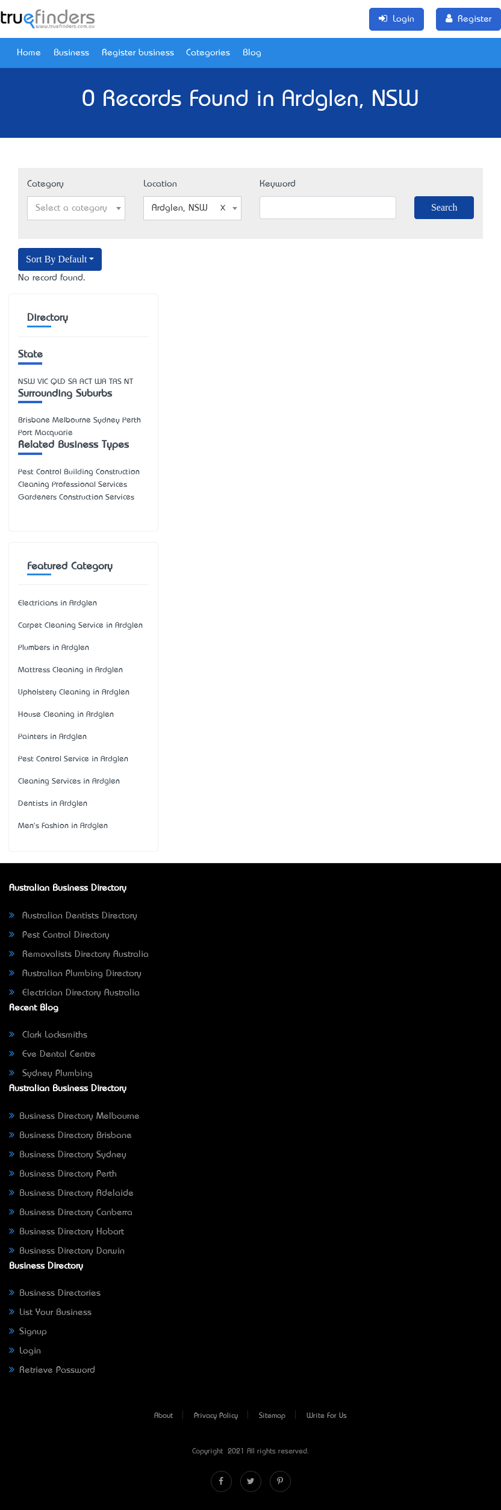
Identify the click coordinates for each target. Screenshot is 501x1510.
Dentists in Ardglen (52, 804)
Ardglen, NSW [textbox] (189, 208)
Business (71, 53)
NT (128, 382)
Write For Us (327, 1416)
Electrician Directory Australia (74, 993)
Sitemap (272, 1416)
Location (160, 184)
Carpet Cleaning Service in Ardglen (80, 626)
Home (29, 53)
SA (72, 382)
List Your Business (50, 1312)
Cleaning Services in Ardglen (69, 781)
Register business (138, 53)
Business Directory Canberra (70, 1212)
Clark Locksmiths (48, 1035)
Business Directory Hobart (66, 1232)
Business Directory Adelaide (71, 1193)
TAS (115, 382)
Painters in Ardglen (52, 737)
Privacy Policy (216, 1416)
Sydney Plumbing (51, 1073)
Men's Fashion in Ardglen (63, 826)
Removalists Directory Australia (79, 954)
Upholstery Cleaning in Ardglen (73, 692)
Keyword (278, 184)
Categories (208, 53)
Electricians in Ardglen (57, 603)
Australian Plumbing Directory (75, 974)
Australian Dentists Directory (73, 916)
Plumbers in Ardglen (53, 648)
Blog (252, 53)
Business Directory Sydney (67, 1155)
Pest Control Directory (59, 935)
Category (45, 184)
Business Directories (55, 1293)
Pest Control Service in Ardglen (73, 759)
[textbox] (76, 208)
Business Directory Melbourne (74, 1116)
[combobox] (76, 208)
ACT (85, 382)
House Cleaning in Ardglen (66, 715)
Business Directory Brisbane (70, 1135)
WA (101, 382)
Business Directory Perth (63, 1174)
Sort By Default (56, 259)
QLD (58, 382)
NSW (26, 382)
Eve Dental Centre (52, 1054)
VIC (42, 382)
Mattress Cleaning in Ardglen (70, 670)
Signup (28, 1332)
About (163, 1416)
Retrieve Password (52, 1370)
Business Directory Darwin (67, 1251)
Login (25, 1351)
